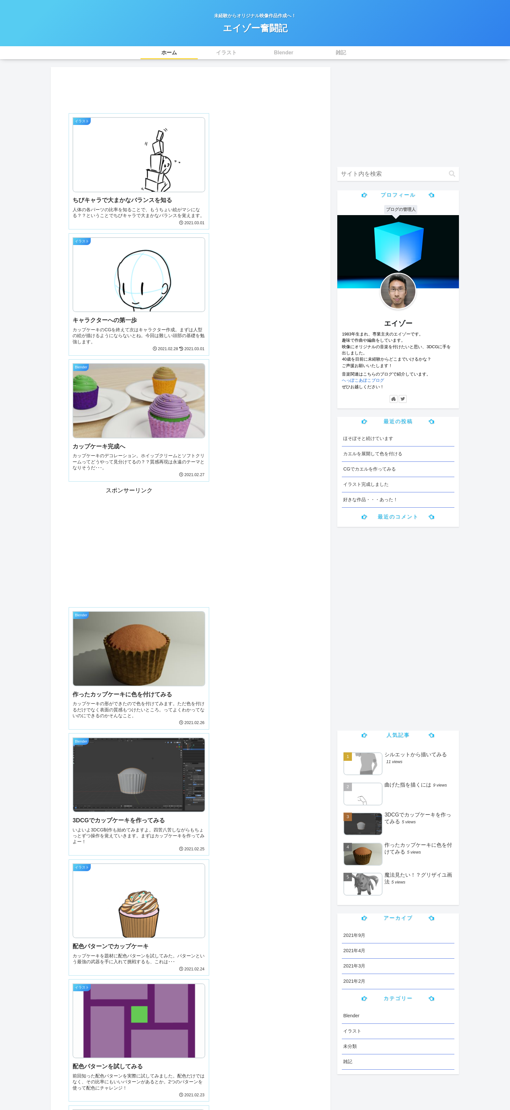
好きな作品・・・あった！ (370, 499)
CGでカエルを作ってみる (369, 469)
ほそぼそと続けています (368, 438)
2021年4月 (354, 950)
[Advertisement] (191, 88)
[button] (452, 174)
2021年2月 (354, 981)
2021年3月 (354, 965)
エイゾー (398, 323)
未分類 (350, 1046)
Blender (351, 1015)
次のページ (190, 940)
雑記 (347, 1061)
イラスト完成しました (366, 484)
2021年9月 (354, 935)
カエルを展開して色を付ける (372, 453)
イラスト (352, 1031)
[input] (398, 174)
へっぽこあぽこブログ (363, 380)
